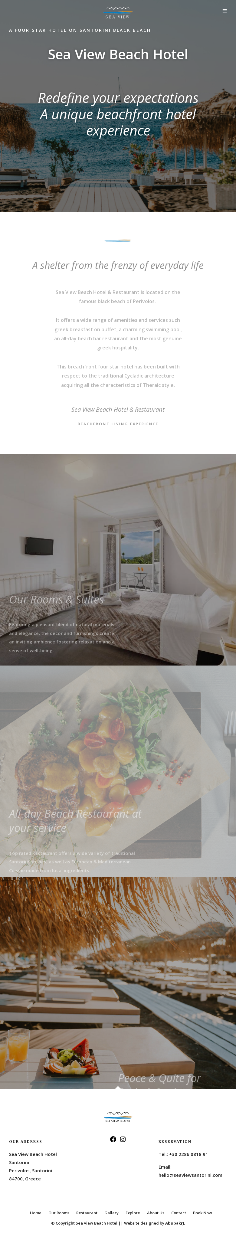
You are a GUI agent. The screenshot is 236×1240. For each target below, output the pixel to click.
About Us (155, 1212)
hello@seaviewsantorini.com (190, 1175)
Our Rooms (58, 1212)
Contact (178, 1212)
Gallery (111, 1212)
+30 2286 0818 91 (188, 1154)
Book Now (202, 1212)
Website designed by (154, 1223)
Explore (133, 1212)
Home (35, 1212)
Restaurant (86, 1212)
